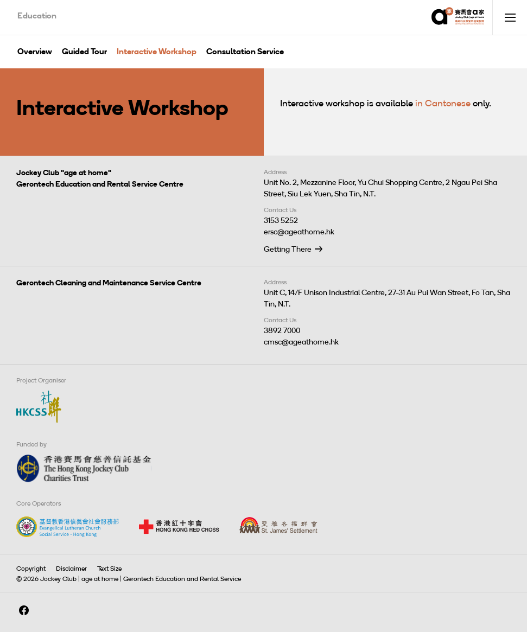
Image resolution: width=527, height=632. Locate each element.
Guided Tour (84, 51)
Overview (34, 51)
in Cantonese (443, 103)
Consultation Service (245, 51)
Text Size (109, 568)
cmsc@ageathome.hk (301, 342)
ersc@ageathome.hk (299, 232)
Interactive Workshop (156, 51)
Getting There (288, 249)
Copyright (31, 568)
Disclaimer (71, 568)
